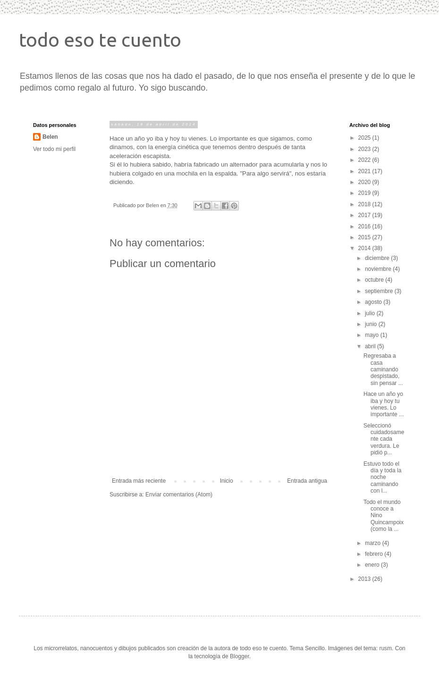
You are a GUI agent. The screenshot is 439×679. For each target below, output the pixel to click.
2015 (365, 237)
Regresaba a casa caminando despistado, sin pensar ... (383, 369)
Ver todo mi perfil (54, 149)
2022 (365, 160)
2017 (365, 215)
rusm (385, 648)
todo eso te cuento (100, 39)
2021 (365, 171)
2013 (365, 579)
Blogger (239, 656)
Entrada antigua (307, 481)
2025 (365, 137)
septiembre (380, 291)
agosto (374, 302)
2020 (365, 182)
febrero (374, 554)
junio (372, 324)
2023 (365, 149)
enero (373, 565)
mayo (372, 335)
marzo (373, 543)
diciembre (378, 258)
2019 (365, 193)
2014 (365, 248)
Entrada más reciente (139, 481)
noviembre (379, 269)
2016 (365, 226)
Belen (50, 137)
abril (371, 346)
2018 (365, 204)
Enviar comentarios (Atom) (178, 494)
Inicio (226, 481)
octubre (375, 280)
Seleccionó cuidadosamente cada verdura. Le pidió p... (383, 439)
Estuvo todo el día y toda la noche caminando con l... (382, 478)
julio (371, 313)
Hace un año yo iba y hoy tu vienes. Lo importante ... (383, 404)
